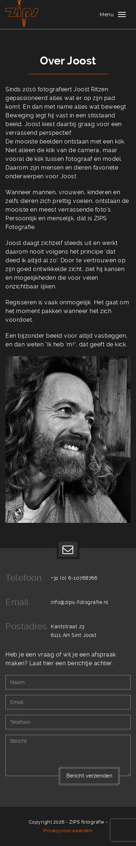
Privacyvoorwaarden (68, 830)
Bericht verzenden (89, 775)
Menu (107, 14)
